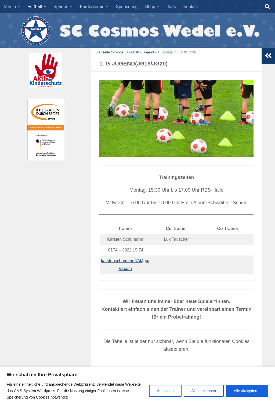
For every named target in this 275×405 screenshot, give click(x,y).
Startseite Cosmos (109, 52)
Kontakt (190, 6)
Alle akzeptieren (247, 391)
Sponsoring (127, 6)
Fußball (34, 6)
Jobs (171, 6)
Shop (150, 6)
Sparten (60, 6)
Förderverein (92, 6)
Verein (10, 6)
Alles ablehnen (203, 391)
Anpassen (165, 391)
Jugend (148, 52)
